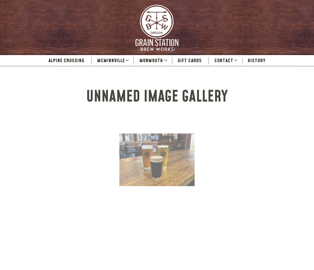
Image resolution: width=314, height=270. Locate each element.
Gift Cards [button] (190, 60)
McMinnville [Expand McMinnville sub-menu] (113, 60)
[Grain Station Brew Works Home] (157, 27)
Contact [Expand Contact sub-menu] (226, 60)
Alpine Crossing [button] (66, 60)
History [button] (256, 60)
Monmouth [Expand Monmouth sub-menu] (153, 60)
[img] (157, 160)
